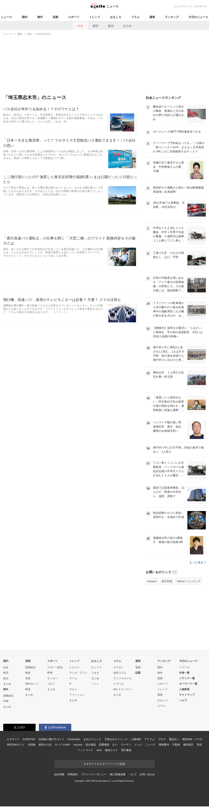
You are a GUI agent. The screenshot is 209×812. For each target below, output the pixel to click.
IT (70, 683)
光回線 (31, 744)
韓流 (27, 689)
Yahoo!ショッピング (188, 581)
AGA (99, 750)
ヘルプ (183, 700)
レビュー (74, 667)
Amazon (152, 581)
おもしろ (115, 17)
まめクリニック (92, 739)
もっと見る (197, 562)
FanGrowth (73, 739)
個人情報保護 (117, 774)
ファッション (77, 694)
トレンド (94, 17)
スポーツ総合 (55, 667)
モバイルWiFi (62, 744)
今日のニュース (198, 17)
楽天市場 (167, 581)
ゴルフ (51, 683)
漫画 (152, 17)
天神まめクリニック (116, 739)
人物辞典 (184, 689)
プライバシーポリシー (94, 774)
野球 (49, 672)
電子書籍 (126, 750)
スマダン (118, 667)
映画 (27, 672)
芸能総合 (30, 667)
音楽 (27, 678)
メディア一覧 (187, 678)
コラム (135, 17)
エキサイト (200, 6)
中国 (5, 701)
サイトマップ (187, 694)
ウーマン (126, 744)
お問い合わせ (147, 774)
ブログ (162, 739)
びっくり (96, 667)
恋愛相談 (104, 744)
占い (115, 744)
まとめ (127, 25)
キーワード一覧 (188, 683)
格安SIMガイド (15, 744)
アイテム (149, 739)
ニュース (6, 17)
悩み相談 (90, 744)
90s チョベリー (122, 689)
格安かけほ (45, 744)
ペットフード (85, 750)
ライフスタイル (122, 678)
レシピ (138, 744)
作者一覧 (184, 672)
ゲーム (73, 678)
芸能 (55, 17)
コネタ (95, 672)
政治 (111, 25)
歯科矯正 (188, 744)
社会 (80, 25)
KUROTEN (29, 739)
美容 (199, 744)
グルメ (73, 689)
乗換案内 (164, 744)
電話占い (174, 739)
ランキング (172, 17)
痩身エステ (111, 750)
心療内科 (136, 739)
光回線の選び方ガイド (51, 739)
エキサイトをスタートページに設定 (104, 763)
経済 (95, 25)
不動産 (176, 744)
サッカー (52, 678)
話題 (138, 672)
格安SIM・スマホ (192, 739)
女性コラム (119, 672)
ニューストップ (183, 6)
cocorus (77, 744)
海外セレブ (31, 683)
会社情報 (59, 774)
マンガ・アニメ (78, 672)
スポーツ (73, 17)
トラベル (118, 683)
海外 (40, 17)
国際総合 (8, 695)
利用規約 (72, 774)
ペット (95, 683)
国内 (24, 17)
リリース (184, 667)
